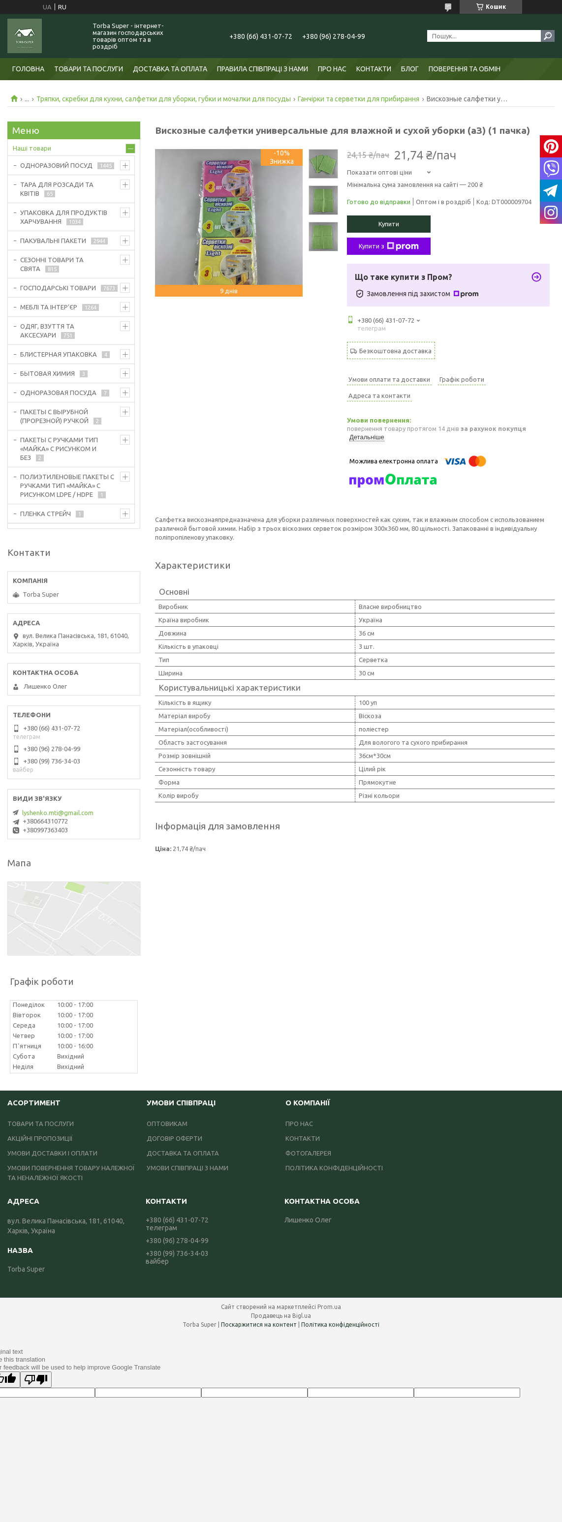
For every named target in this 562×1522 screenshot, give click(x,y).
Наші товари (32, 148)
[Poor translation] (36, 1379)
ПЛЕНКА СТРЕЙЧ (45, 513)
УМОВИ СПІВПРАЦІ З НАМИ (187, 1167)
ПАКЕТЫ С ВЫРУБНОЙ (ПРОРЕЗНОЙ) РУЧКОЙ (54, 416)
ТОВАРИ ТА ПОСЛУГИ (88, 69)
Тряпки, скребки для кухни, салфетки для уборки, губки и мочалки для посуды (163, 99)
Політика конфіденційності (340, 1324)
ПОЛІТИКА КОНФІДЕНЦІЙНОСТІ (334, 1167)
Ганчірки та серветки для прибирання (358, 99)
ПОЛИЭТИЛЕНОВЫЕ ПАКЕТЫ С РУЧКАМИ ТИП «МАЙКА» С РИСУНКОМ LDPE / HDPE (67, 485)
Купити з (389, 246)
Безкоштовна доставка (395, 350)
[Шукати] (548, 36)
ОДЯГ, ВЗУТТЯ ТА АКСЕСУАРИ (47, 330)
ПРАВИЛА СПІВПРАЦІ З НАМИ (262, 69)
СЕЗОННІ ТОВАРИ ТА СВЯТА (52, 264)
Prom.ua (329, 1307)
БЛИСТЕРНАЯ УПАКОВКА (58, 354)
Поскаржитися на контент (259, 1324)
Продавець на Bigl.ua (281, 1315)
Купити (388, 223)
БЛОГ (410, 69)
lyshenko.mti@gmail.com (58, 812)
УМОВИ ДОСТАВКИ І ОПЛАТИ (52, 1153)
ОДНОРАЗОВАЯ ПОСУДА (58, 392)
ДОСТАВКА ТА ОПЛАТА (170, 69)
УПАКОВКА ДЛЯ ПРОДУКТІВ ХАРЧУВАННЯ (63, 217)
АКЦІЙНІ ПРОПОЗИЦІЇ (40, 1138)
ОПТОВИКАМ (167, 1123)
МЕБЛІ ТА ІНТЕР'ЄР (48, 307)
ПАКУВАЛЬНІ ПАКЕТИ (53, 240)
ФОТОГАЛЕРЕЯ (308, 1153)
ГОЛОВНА (28, 69)
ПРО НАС (332, 69)
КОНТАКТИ (373, 69)
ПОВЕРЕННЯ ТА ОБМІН (464, 69)
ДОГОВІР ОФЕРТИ (174, 1138)
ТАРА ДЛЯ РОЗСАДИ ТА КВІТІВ (57, 189)
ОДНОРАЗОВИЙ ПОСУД (56, 165)
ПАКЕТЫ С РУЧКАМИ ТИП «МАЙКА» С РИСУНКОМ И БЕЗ (59, 448)
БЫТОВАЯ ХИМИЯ (47, 373)
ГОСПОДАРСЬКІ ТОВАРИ (58, 287)
